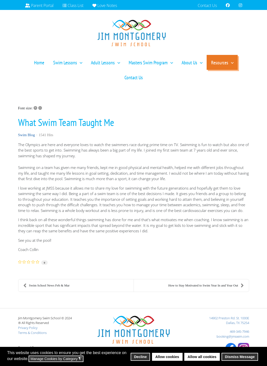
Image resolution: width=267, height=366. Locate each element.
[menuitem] (39, 62)
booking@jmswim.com (233, 336)
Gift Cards (36, 17)
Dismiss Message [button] (240, 357)
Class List (73, 5)
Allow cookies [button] (167, 357)
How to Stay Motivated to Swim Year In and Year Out (206, 285)
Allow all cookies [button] (202, 357)
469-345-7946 (239, 331)
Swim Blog (26, 135)
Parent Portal (39, 5)
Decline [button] (140, 357)
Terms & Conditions (32, 332)
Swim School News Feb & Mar (46, 285)
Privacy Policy (28, 327)
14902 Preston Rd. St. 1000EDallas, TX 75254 (229, 320)
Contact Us (207, 5)
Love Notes (104, 5)
